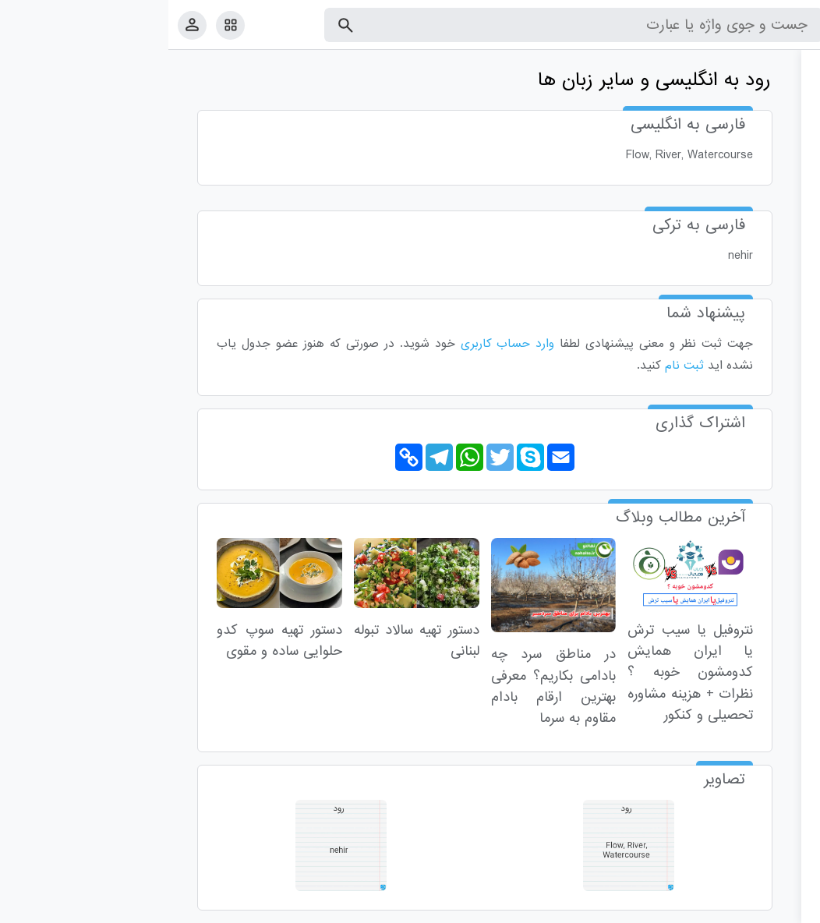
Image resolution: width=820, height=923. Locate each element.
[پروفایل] (24, 24)
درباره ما (680, 907)
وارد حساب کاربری (339, 343)
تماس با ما (732, 907)
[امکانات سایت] (62, 25)
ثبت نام (516, 365)
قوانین (778, 907)
